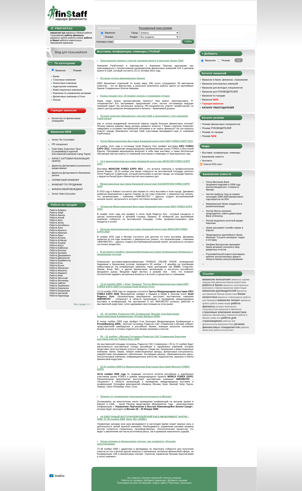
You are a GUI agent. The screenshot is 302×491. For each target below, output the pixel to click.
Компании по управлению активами (72, 93)
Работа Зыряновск (59, 285)
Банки (56, 76)
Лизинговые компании (65, 83)
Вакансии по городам (213, 95)
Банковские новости (213, 156)
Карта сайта (159, 483)
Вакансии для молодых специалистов (222, 87)
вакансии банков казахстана (231, 282)
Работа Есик (56, 263)
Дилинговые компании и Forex (69, 96)
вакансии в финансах (230, 309)
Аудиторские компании (65, 86)
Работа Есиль (56, 265)
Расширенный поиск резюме (155, 28)
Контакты (207, 160)
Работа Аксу (56, 220)
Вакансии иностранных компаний (220, 83)
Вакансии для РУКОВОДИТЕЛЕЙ (220, 91)
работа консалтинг (224, 330)
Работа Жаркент (58, 273)
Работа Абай (56, 212)
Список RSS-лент (212, 164)
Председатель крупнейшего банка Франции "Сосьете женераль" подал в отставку (225, 237)
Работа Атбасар (57, 240)
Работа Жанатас (58, 270)
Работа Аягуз (56, 245)
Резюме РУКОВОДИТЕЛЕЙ (216, 128)
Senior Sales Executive (64, 193)
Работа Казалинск (59, 288)
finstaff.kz (59, 475)
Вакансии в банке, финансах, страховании (225, 79)
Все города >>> (82, 304)
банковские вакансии (61, 43)
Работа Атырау (57, 243)
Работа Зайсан (57, 283)
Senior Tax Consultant (63, 139)
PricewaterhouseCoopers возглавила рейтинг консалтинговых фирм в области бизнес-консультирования (225, 256)
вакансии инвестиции (234, 288)
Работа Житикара (58, 280)
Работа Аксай (56, 217)
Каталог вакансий (151, 478)
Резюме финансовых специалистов (221, 124)
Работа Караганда (59, 295)
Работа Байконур (58, 248)
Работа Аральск (57, 230)
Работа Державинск (60, 255)
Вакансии (210, 99)
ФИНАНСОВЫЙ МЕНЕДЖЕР (67, 189)
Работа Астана (57, 237)
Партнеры (173, 483)
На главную (133, 478)
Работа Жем (56, 275)
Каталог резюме (172, 478)
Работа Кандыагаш (59, 290)
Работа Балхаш (57, 250)
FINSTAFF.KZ (62, 28)
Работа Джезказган (59, 258)
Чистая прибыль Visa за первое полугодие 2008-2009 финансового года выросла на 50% (224, 196)
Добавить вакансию (155, 480)
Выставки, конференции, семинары (221, 152)
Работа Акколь (57, 215)
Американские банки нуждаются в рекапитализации (224, 205)
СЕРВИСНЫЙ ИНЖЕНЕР (65, 180)
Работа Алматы (57, 210)
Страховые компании (64, 79)
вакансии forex (226, 324)
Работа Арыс (56, 235)
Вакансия (110, 32)
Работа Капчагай (58, 293)
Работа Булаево (58, 253)
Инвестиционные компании (67, 89)
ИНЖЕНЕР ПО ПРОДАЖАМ (67, 184)
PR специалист (60, 144)
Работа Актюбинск (59, 225)
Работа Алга (56, 227)
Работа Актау (56, 222)
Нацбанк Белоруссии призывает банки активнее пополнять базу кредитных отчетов (223, 247)
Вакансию (210, 60)
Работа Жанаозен (59, 268)
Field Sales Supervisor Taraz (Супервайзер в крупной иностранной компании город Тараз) (71, 151)
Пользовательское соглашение (134, 483)
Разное (56, 100)
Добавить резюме (177, 480)
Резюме (109, 37)
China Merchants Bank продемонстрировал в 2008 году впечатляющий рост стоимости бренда (223, 186)
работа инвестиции (220, 303)
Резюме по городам (212, 132)
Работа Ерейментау (60, 260)
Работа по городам (131, 480)
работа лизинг (75, 37)
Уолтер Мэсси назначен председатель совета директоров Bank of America (224, 213)
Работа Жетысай (58, 278)
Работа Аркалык (58, 232)
